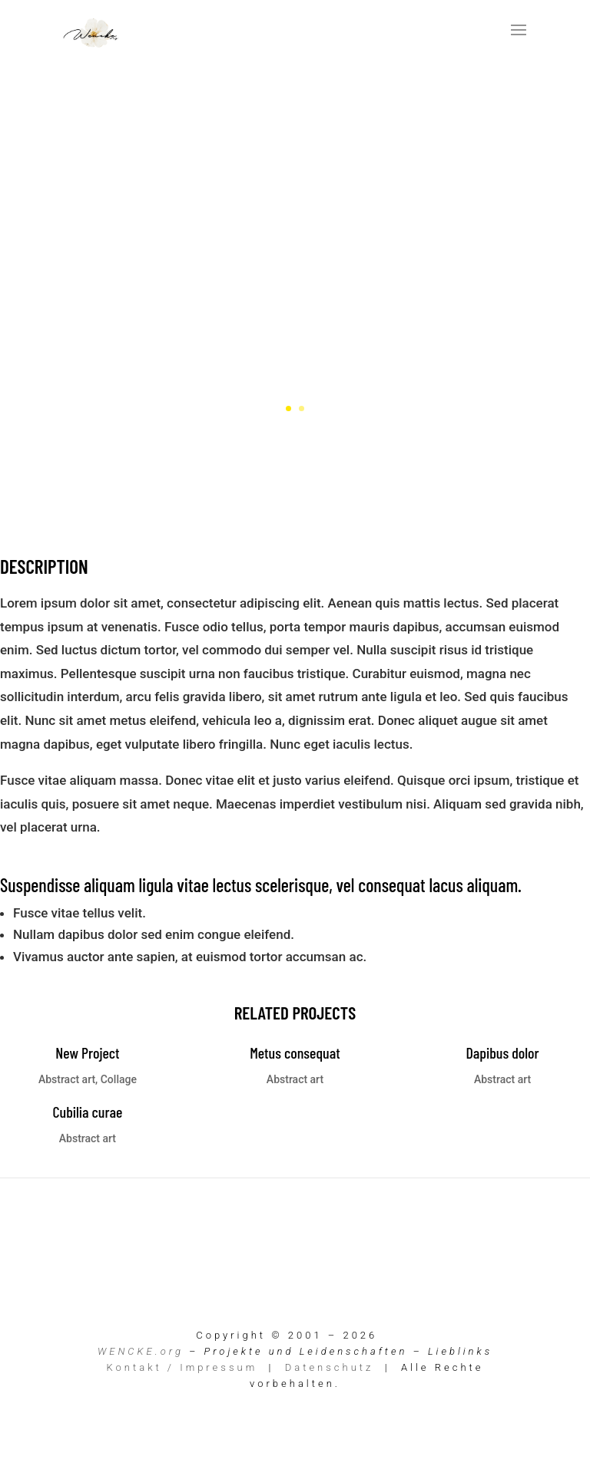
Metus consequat (295, 1052)
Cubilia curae (87, 1111)
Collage (119, 1079)
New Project (87, 1052)
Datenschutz (329, 1367)
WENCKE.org (141, 1351)
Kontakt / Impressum (182, 1367)
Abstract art (66, 1079)
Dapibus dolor (502, 1052)
